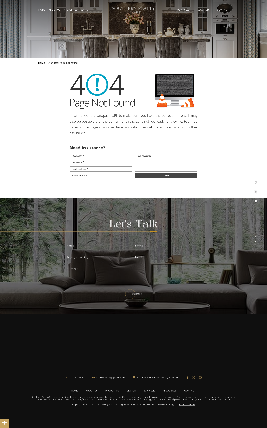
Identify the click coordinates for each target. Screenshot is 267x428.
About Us (54, 9)
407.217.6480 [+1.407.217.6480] (75, 387)
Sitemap (141, 415)
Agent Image (187, 415)
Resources (203, 9)
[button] (4, 423)
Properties (70, 9)
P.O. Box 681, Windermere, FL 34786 (156, 387)
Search (85, 9)
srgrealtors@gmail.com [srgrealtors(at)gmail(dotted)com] (109, 387)
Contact (223, 9)
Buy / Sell (183, 9)
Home (41, 9)
